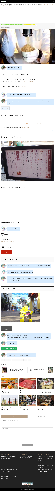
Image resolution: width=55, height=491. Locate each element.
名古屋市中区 (20, 24)
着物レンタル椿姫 (18, 355)
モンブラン (13, 363)
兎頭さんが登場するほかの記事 (9, 348)
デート (33, 24)
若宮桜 (10, 469)
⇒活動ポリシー (41, 463)
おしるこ (18, 363)
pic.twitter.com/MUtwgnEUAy (35, 123)
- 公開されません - (5, 428)
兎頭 (16, 363)
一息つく (30, 24)
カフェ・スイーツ (25, 24)
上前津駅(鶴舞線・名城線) (15, 24)
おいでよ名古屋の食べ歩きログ (25, 489)
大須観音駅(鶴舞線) (4, 24)
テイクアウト (7, 363)
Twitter (6, 326)
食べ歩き (10, 363)
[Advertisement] (27, 14)
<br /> (27, 207)
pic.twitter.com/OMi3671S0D (27, 81)
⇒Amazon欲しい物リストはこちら (45, 469)
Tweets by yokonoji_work (23, 456)
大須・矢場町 (8, 24)
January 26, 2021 (25, 86)
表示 (8, 108)
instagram (6, 252)
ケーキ (3, 363)
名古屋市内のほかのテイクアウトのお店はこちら (11, 241)
